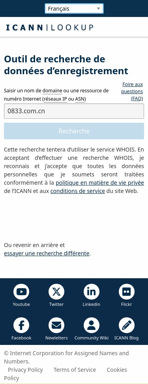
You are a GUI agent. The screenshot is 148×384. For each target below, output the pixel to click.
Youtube (21, 295)
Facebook (21, 329)
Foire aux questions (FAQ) (132, 91)
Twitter (56, 295)
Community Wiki (92, 329)
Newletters (56, 329)
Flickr (127, 295)
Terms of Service (75, 369)
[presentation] (64, 218)
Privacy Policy (25, 369)
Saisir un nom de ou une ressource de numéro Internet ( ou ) (56, 95)
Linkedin (92, 295)
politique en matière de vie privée (100, 182)
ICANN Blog (126, 329)
